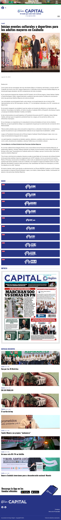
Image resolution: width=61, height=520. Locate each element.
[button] (58, 17)
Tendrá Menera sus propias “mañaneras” (16, 433)
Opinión (3, 388)
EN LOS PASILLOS (7, 390)
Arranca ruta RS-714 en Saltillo (12, 454)
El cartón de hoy (7, 412)
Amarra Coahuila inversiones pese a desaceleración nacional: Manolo (26, 475)
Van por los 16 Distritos (9, 369)
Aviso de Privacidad (54, 511)
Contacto (57, 509)
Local (3, 23)
